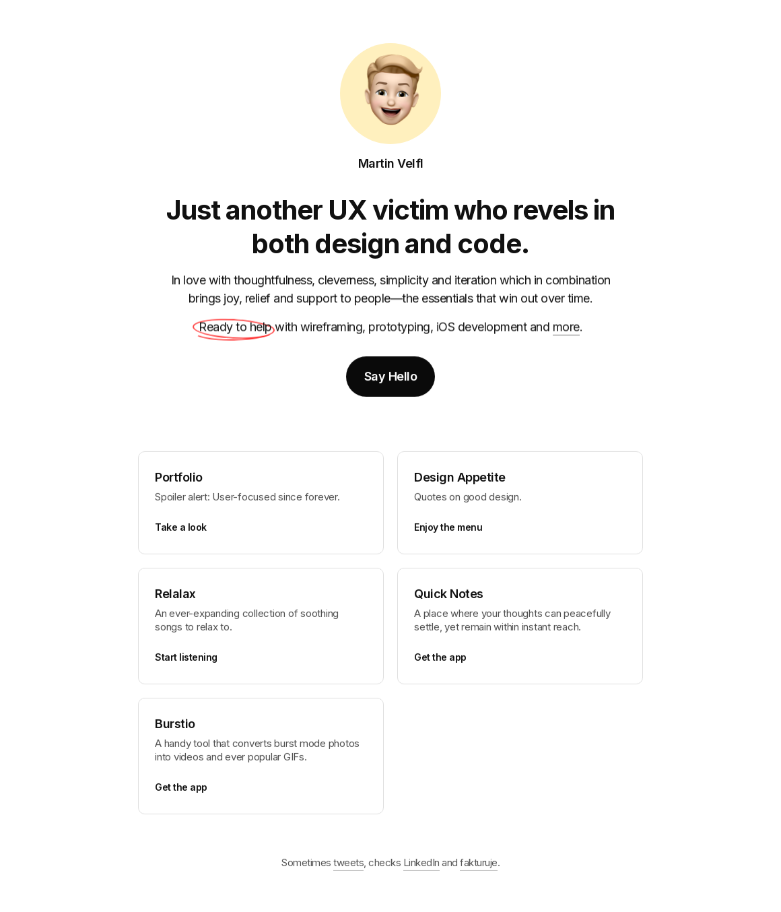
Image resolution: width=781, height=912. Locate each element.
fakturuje (479, 865)
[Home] (390, 93)
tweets (348, 865)
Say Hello (390, 377)
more (566, 328)
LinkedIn (421, 865)
